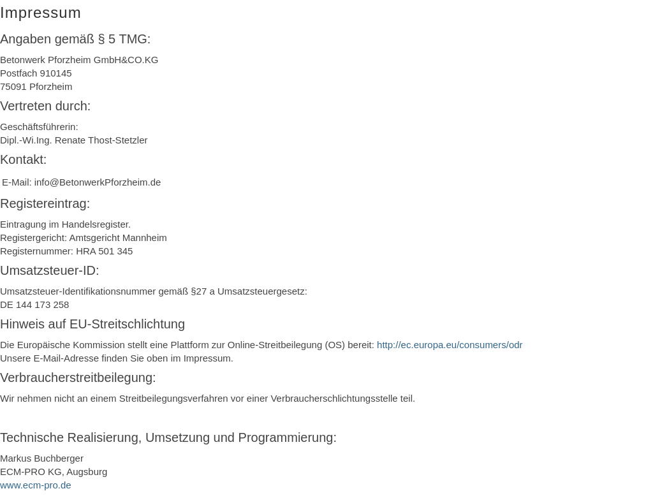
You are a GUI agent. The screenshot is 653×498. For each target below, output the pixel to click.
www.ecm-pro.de (35, 485)
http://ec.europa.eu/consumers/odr (449, 344)
